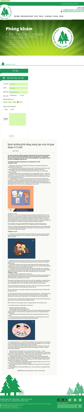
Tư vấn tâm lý (48, 16)
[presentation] (15, 130)
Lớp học (55, 16)
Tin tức (36, 16)
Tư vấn (22, 95)
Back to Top (78, 406)
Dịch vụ (41, 16)
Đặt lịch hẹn (14, 95)
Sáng (6, 109)
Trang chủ (8, 64)
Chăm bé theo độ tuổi (27, 16)
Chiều (12, 109)
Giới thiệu (16, 16)
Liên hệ (61, 16)
